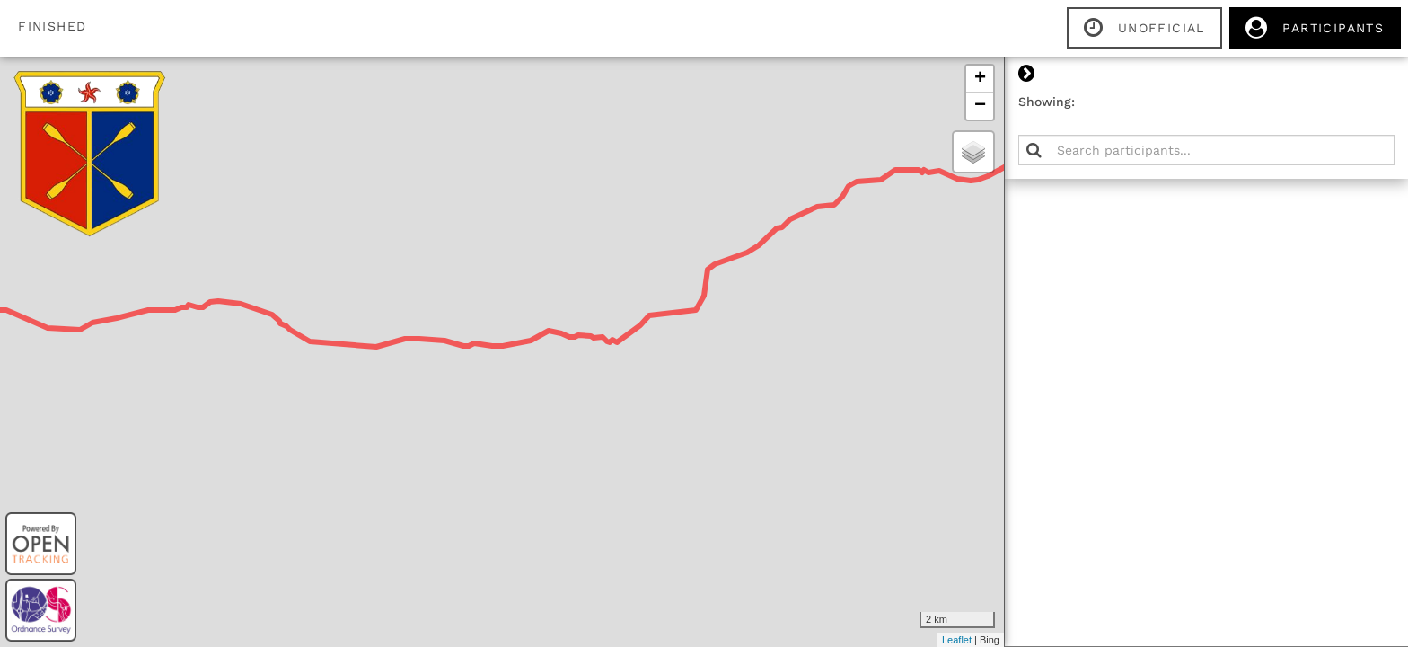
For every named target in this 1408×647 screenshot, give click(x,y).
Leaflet (957, 639)
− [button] (980, 106)
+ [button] (980, 79)
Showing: (1046, 101)
